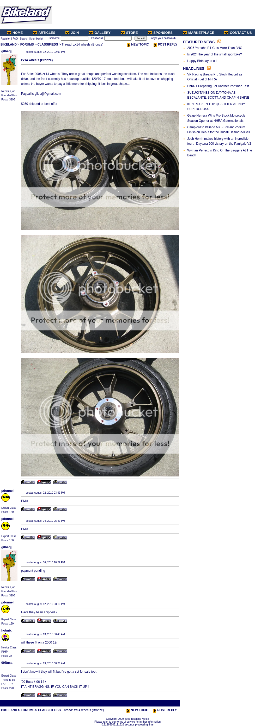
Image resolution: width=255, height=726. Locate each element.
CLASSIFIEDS (47, 44)
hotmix (6, 630)
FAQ (15, 38)
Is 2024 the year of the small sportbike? (214, 54)
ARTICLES (44, 33)
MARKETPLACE (198, 33)
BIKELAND (9, 44)
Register (5, 38)
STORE (129, 33)
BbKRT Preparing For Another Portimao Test (218, 86)
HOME (15, 33)
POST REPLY (165, 44)
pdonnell (7, 491)
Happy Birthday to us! (202, 61)
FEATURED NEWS (199, 42)
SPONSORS (160, 33)
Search (24, 38)
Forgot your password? (163, 38)
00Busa (7, 663)
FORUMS (27, 44)
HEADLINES (193, 68)
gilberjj (6, 51)
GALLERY (100, 33)
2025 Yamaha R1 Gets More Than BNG (214, 48)
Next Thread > (170, 703)
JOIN (72, 33)
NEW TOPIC (138, 44)
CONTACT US (238, 33)
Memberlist (36, 38)
